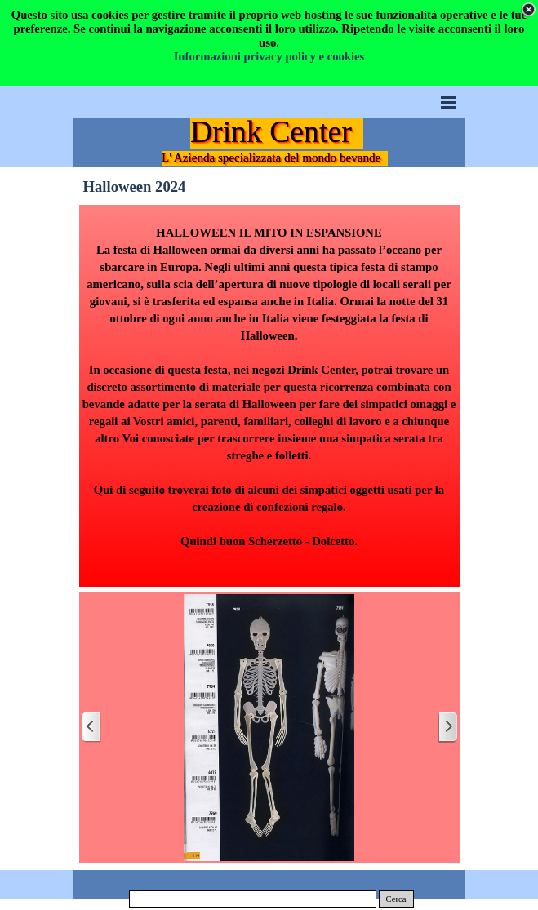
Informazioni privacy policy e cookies (269, 56)
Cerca (396, 898)
